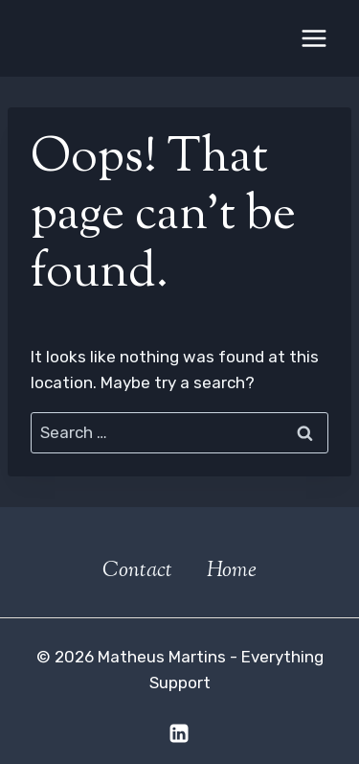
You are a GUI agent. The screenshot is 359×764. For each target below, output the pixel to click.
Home (232, 571)
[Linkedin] (179, 733)
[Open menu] (313, 38)
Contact (137, 571)
